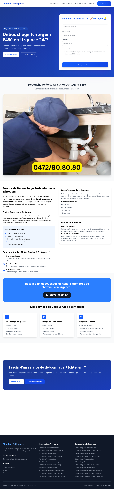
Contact (92, 4)
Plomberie (54, 4)
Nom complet (66, 23)
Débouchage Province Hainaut (85, 453)
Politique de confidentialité (103, 485)
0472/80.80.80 (104, 4)
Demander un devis (35, 382)
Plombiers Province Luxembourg (50, 465)
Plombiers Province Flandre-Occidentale (52, 476)
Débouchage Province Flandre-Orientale (88, 470)
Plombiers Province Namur (48, 468)
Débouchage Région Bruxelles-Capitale (88, 451)
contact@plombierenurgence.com (15, 459)
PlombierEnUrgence (13, 3)
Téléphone (65, 39)
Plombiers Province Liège (47, 459)
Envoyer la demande (85, 65)
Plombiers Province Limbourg (49, 462)
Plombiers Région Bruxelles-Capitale (51, 451)
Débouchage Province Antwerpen (86, 448)
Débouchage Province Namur (85, 468)
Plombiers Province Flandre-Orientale (51, 470)
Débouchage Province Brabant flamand (88, 473)
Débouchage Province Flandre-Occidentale (89, 476)
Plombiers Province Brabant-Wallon (51, 456)
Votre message (66, 48)
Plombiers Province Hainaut (48, 453)
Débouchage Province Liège (84, 459)
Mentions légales (89, 485)
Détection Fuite (81, 4)
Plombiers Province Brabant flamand (51, 473)
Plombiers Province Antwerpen (49, 448)
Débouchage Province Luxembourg (87, 465)
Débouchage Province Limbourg (86, 462)
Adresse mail (66, 31)
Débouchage (67, 4)
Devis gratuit (29, 55)
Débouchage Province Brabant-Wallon (87, 456)
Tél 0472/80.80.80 (57, 295)
